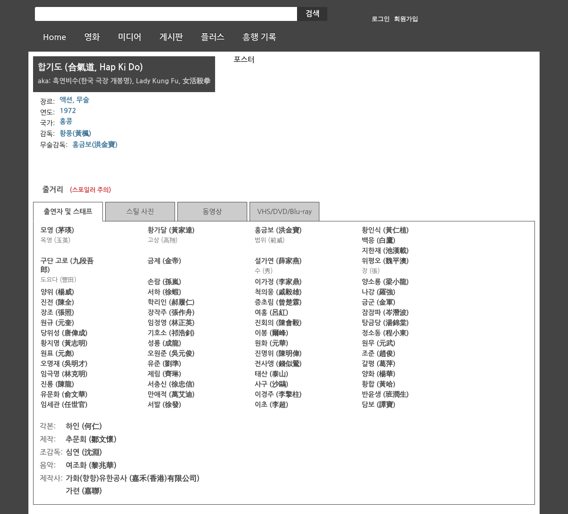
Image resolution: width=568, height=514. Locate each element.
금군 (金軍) (378, 302)
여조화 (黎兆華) (91, 465)
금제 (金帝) (164, 261)
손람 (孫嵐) (164, 282)
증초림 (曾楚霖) (278, 302)
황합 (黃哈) (378, 384)
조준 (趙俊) (378, 353)
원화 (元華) (271, 343)
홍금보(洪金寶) (95, 144)
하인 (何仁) (84, 426)
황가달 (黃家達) (171, 230)
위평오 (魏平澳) (385, 261)
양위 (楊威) (57, 292)
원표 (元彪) (57, 353)
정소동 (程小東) (385, 333)
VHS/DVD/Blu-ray (284, 211)
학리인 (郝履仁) (171, 302)
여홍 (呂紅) (271, 312)
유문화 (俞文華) (64, 394)
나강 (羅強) (378, 292)
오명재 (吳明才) (64, 363)
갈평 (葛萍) (378, 363)
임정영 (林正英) (171, 323)
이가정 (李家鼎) (278, 282)
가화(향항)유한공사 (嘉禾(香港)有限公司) (133, 478)
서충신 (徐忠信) (171, 384)
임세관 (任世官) (64, 404)
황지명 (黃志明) (64, 343)
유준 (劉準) (164, 363)
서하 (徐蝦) (164, 292)
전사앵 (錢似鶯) (278, 363)
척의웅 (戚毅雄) (278, 292)
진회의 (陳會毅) (278, 323)
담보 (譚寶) (378, 404)
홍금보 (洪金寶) (278, 230)
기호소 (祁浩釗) (171, 333)
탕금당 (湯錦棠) (385, 323)
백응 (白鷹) (378, 240)
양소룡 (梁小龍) (385, 282)
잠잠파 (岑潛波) (385, 312)
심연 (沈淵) (84, 452)
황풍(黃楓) (75, 133)
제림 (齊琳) (164, 374)
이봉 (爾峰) (271, 333)
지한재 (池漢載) (385, 250)
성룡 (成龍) (164, 343)
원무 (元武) (378, 343)
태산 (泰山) (271, 374)
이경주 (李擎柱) (278, 394)
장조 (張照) (57, 312)
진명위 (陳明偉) (278, 353)
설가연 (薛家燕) (278, 261)
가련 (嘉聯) (84, 490)
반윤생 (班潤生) (385, 394)
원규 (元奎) (57, 323)
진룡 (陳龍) (57, 384)
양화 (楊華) (378, 374)
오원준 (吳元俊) (171, 353)
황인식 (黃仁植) (385, 230)
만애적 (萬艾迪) (171, 394)
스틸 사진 (140, 211)
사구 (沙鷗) (271, 384)
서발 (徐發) (164, 404)
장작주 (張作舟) (171, 312)
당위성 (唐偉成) (64, 333)
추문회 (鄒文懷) (91, 439)
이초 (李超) (271, 404)
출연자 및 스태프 (68, 211)
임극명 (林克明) (64, 374)
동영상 (212, 211)
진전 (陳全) (57, 302)
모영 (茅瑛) (57, 230)
